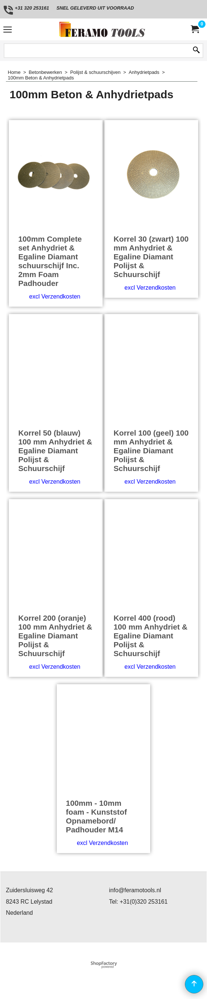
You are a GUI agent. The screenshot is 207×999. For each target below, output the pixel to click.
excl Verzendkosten (54, 296)
